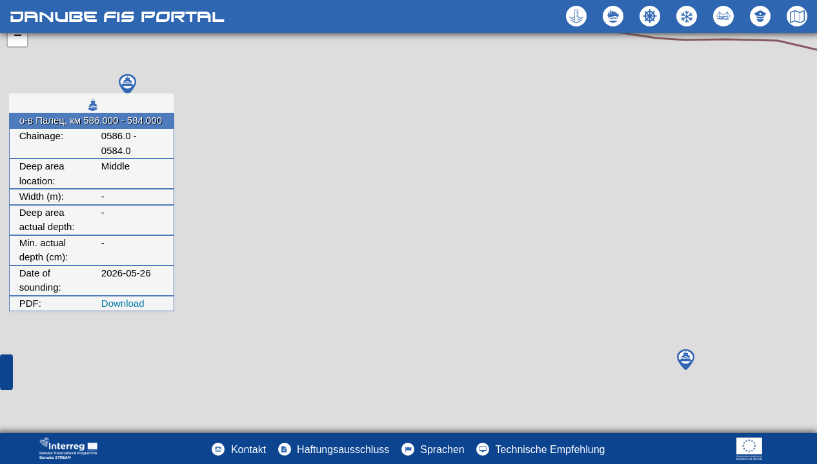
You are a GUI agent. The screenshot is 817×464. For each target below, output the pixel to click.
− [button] (18, 36)
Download (123, 303)
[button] (725, 16)
